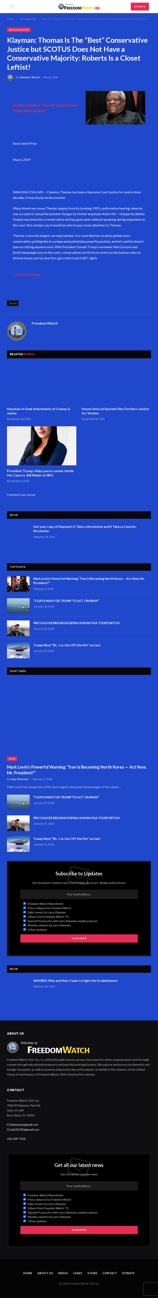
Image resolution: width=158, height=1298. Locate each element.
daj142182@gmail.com (24, 1129)
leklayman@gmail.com (24, 1124)
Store (92, 1273)
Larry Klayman (19, 779)
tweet (12, 303)
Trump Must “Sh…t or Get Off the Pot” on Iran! (67, 645)
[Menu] (11, 6)
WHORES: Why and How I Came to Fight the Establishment (75, 980)
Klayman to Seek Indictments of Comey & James (38, 411)
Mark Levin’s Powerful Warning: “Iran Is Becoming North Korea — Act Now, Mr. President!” (88, 581)
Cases (77, 1273)
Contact (109, 1273)
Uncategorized (19, 29)
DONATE (139, 6)
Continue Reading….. (28, 274)
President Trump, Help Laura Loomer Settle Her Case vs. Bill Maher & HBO (40, 473)
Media (63, 1273)
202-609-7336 (16, 1138)
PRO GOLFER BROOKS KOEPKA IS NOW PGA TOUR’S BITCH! (76, 623)
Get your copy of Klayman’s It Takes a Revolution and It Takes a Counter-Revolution (85, 529)
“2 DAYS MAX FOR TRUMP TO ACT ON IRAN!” (66, 601)
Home (27, 1273)
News (12, 758)
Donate (128, 1273)
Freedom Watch (30, 77)
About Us (45, 1273)
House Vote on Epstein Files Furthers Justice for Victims (115, 411)
